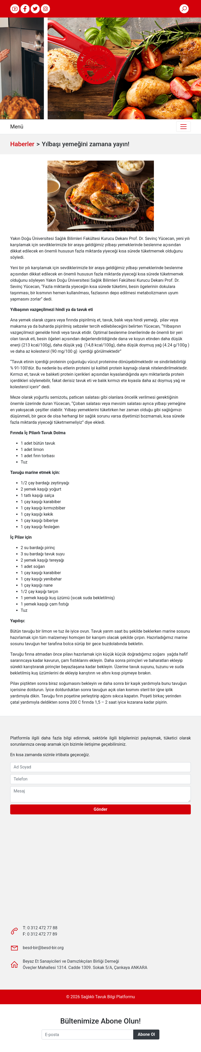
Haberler (22, 144)
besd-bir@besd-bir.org (43, 947)
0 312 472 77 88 (42, 927)
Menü (16, 127)
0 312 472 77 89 (42, 934)
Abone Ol (146, 1034)
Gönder (100, 809)
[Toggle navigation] (183, 126)
